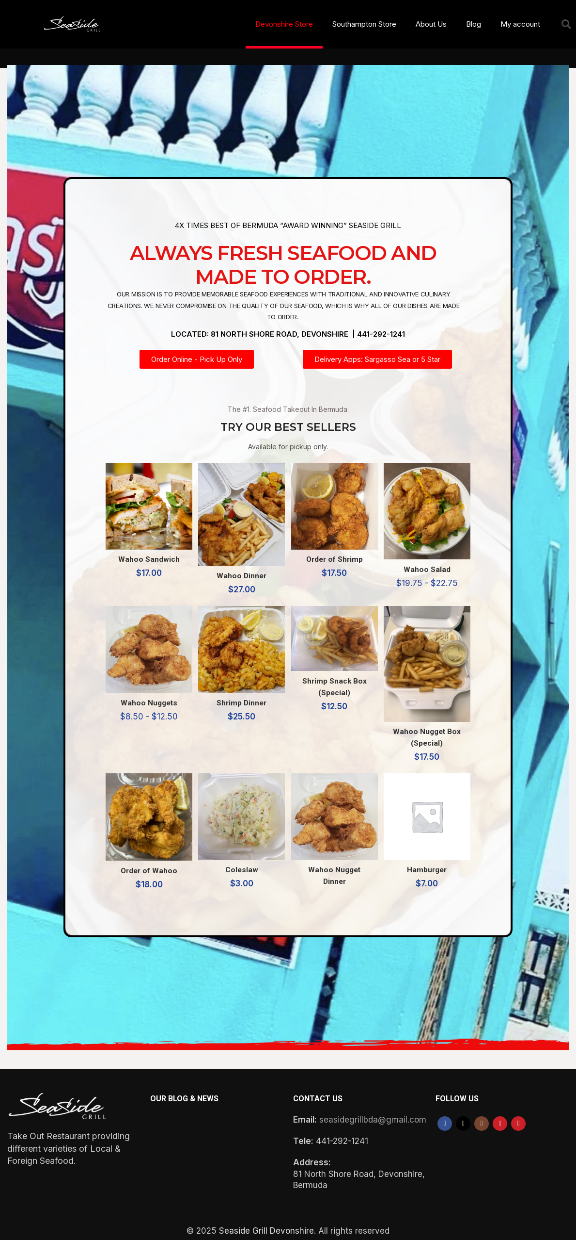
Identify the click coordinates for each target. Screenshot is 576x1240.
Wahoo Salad (429, 562)
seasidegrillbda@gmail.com (372, 1114)
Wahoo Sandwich (145, 552)
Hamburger (430, 864)
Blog (473, 24)
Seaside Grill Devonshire (266, 1225)
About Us (431, 24)
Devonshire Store (284, 24)
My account (520, 24)
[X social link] (463, 1118)
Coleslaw (241, 864)
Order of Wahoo (146, 864)
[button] (566, 24)
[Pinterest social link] (518, 1118)
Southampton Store (364, 24)
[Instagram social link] (481, 1118)
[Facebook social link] (444, 1118)
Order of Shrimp (335, 552)
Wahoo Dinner (240, 568)
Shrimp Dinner (240, 697)
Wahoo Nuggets (145, 697)
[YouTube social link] (500, 1118)
